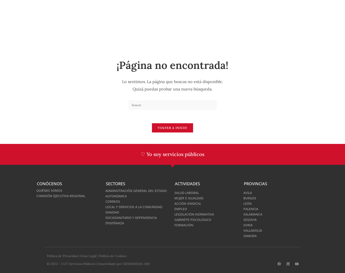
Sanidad (112, 212)
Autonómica (116, 196)
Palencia (250, 209)
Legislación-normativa (194, 214)
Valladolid (252, 230)
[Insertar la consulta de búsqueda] (172, 105)
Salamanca (252, 214)
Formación (183, 225)
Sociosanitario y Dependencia (131, 217)
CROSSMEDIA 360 (136, 263)
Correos (112, 201)
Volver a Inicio (172, 128)
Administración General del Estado (136, 190)
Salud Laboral (186, 192)
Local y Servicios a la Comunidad (133, 207)
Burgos (249, 198)
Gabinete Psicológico (192, 219)
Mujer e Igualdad (188, 198)
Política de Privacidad (62, 256)
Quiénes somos (49, 190)
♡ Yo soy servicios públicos (172, 154)
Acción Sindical (187, 203)
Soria (248, 225)
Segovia (250, 219)
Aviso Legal (88, 256)
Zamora (250, 235)
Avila (247, 192)
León (247, 203)
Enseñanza (114, 223)
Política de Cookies (113, 256)
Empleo (180, 209)
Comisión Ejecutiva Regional (60, 196)
